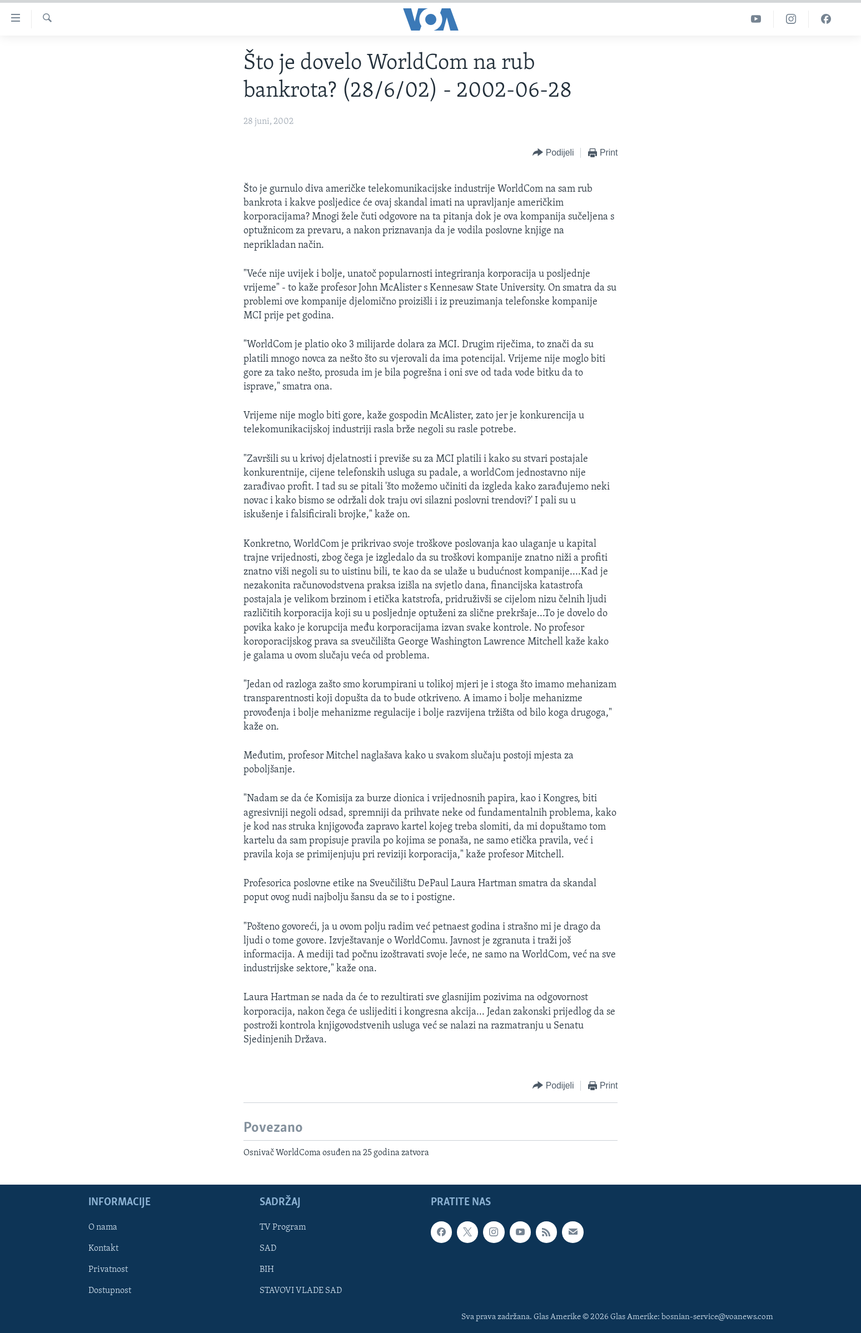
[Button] (553, 153)
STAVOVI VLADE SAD (301, 1290)
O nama (102, 1227)
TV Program (283, 1227)
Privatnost (108, 1269)
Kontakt (103, 1248)
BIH (267, 1269)
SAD (268, 1248)
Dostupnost (109, 1290)
